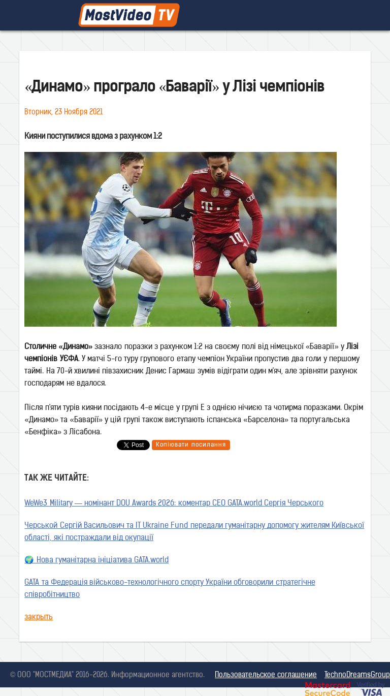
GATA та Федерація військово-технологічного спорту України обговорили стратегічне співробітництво (169, 589)
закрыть (38, 617)
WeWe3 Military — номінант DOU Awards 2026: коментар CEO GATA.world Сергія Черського (173, 504)
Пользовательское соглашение (266, 675)
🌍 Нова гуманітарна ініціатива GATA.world (96, 560)
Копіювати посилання (190, 445)
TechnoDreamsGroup (357, 675)
